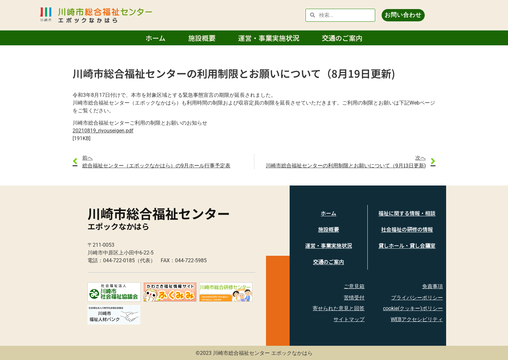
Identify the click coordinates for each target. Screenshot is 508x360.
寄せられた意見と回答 (338, 308)
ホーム (155, 38)
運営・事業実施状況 (268, 38)
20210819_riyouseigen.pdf (103, 131)
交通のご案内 (342, 38)
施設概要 (201, 38)
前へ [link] (87, 157)
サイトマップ (348, 319)
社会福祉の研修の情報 (407, 229)
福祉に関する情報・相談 (406, 213)
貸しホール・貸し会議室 (406, 245)
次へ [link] (420, 157)
